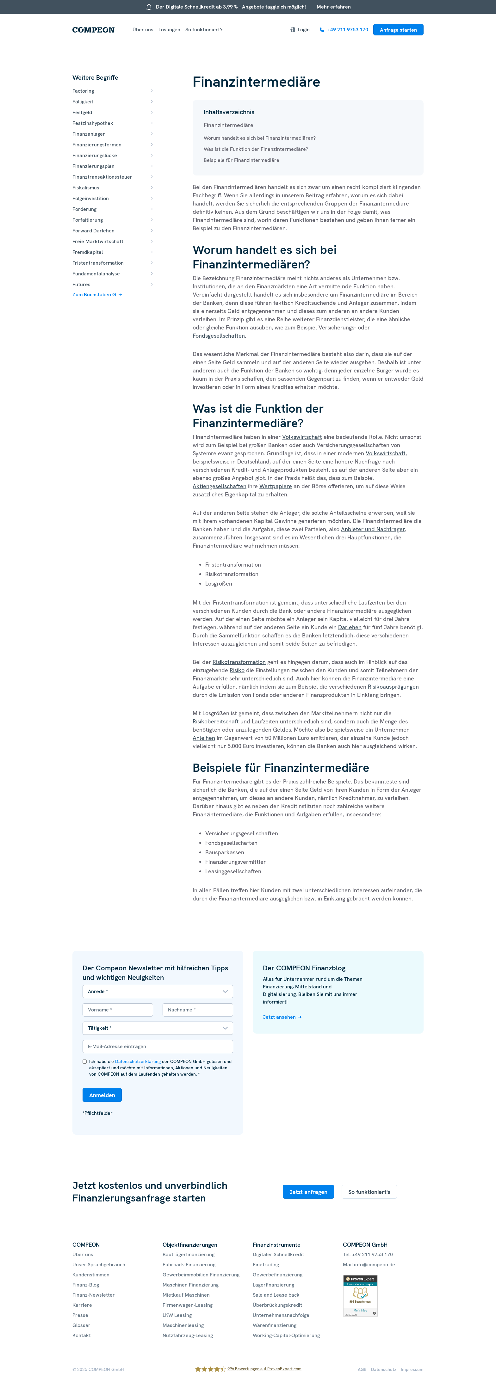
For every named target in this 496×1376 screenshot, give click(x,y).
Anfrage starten (398, 30)
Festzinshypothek (92, 123)
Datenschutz (383, 1369)
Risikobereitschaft (216, 721)
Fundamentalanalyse (96, 273)
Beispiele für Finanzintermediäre (241, 160)
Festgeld (82, 112)
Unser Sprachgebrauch (98, 1264)
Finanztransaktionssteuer (102, 177)
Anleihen (204, 737)
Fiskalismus (85, 187)
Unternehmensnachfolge (281, 1315)
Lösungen (169, 29)
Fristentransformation (98, 263)
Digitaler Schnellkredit (278, 1254)
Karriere (82, 1305)
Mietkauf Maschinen (186, 1295)
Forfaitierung (87, 220)
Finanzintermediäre (228, 125)
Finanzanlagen (89, 134)
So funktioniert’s (204, 29)
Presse (80, 1315)
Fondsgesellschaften (219, 335)
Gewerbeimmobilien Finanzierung (201, 1274)
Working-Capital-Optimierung (286, 1335)
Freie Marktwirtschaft (97, 241)
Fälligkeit (82, 101)
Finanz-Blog (85, 1284)
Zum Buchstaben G (94, 294)
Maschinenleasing (183, 1325)
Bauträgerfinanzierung (188, 1254)
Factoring (83, 91)
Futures (81, 284)
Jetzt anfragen (308, 1191)
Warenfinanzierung (274, 1325)
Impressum (412, 1369)
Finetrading (266, 1264)
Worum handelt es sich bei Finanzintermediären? (260, 138)
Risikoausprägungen (393, 686)
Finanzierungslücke (94, 155)
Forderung (84, 209)
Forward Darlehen (93, 230)
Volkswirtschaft (302, 436)
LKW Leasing (177, 1315)
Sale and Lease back (276, 1295)
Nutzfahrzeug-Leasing (188, 1335)
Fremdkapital (87, 252)
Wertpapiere (275, 486)
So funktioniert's (369, 1191)
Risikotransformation (239, 662)
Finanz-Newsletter (93, 1295)
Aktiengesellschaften (219, 486)
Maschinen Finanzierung (191, 1284)
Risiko (237, 670)
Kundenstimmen (90, 1274)
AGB (362, 1369)
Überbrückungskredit (277, 1305)
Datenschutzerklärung (138, 1061)
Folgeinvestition (90, 198)
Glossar (81, 1325)
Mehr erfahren (334, 6)
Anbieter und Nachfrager (373, 529)
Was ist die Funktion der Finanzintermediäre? (256, 149)
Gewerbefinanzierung (277, 1274)
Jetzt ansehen (279, 1017)
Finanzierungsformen (96, 144)
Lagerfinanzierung (273, 1284)
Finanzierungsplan (93, 166)
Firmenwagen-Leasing (188, 1305)
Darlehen (350, 627)
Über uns (143, 29)
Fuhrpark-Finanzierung (189, 1264)
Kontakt (81, 1335)
